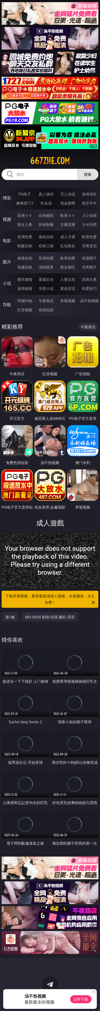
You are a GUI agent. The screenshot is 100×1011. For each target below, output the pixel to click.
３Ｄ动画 (89, 215)
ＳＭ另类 (89, 224)
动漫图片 (89, 258)
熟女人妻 (24, 224)
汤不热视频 (89, 300)
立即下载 (80, 999)
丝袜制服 (46, 224)
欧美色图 (67, 258)
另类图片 (89, 267)
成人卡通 (67, 236)
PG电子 (24, 194)
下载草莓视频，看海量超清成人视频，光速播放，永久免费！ (50, 599)
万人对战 (67, 194)
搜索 (87, 174)
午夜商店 (46, 300)
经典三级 (46, 245)
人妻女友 (67, 279)
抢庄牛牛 (89, 203)
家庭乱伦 (46, 279)
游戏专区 (89, 194)
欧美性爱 (89, 236)
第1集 (10, 617)
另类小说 (46, 288)
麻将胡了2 (24, 203)
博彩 (7, 198)
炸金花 (46, 203)
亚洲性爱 (24, 236)
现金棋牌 (67, 203)
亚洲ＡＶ (24, 215)
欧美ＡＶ (67, 215)
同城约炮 (24, 300)
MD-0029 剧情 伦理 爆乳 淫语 (50, 617)
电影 (7, 240)
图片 (7, 262)
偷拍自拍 (46, 236)
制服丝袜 (24, 245)
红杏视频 (24, 309)
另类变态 (89, 245)
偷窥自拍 (24, 258)
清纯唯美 (46, 267)
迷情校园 (24, 288)
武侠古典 (89, 279)
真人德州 (46, 194)
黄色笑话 (67, 288)
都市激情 (24, 279)
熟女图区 (67, 267)
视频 (7, 219)
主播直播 (67, 224)
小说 (7, 283)
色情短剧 (46, 309)
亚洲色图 (46, 258)
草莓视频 (67, 300)
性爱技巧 (89, 288)
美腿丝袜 (24, 267)
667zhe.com (50, 160)
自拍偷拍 (46, 215)
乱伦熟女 (67, 245)
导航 (7, 304)
